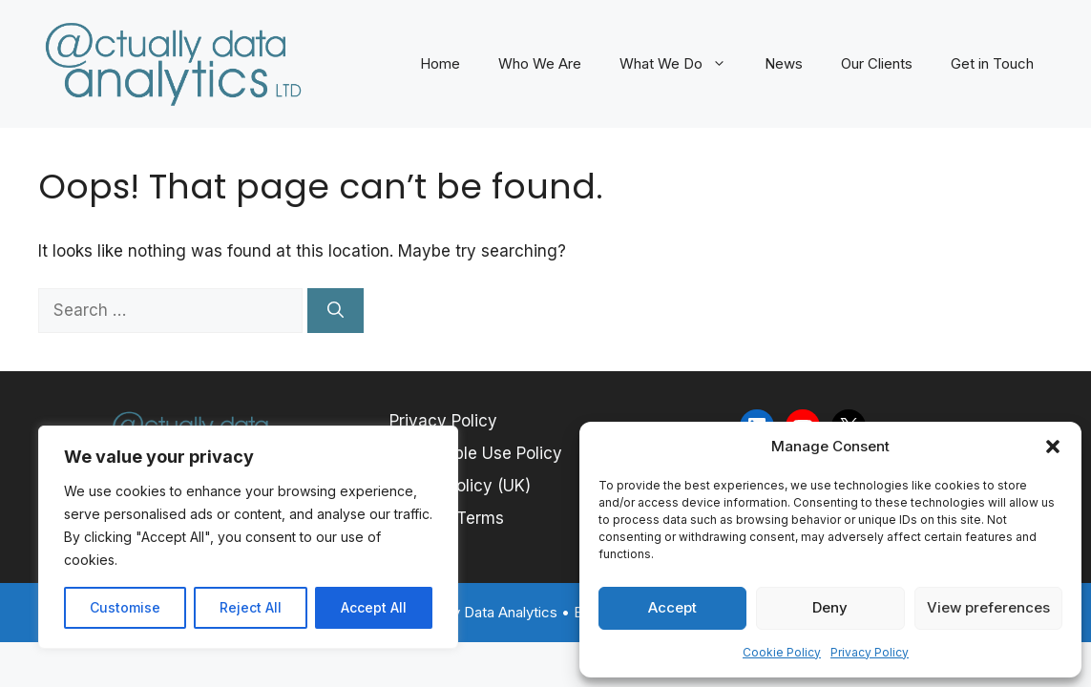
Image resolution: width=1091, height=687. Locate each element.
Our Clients (877, 63)
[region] (248, 537)
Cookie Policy (782, 652)
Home (440, 63)
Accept (672, 607)
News (784, 63)
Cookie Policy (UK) (460, 485)
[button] (1052, 446)
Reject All (251, 607)
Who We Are (539, 63)
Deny (830, 607)
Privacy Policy (869, 652)
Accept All (374, 607)
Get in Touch (992, 63)
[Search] (335, 311)
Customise (125, 607)
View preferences (988, 607)
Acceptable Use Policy (475, 453)
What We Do (682, 64)
